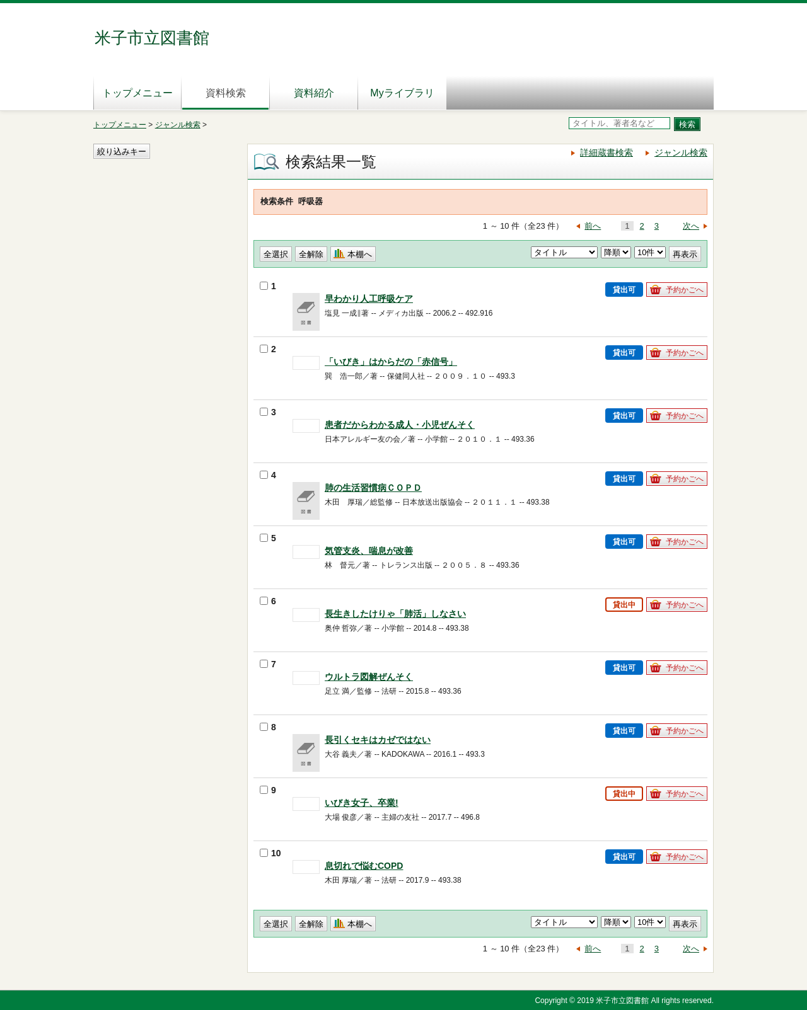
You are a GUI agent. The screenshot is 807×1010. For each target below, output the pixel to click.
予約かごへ (685, 289)
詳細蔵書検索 (606, 152)
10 (270, 853)
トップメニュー (137, 93)
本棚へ (359, 254)
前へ (592, 226)
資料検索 (226, 93)
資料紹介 (314, 93)
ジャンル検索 (177, 124)
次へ (691, 226)
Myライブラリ (402, 93)
